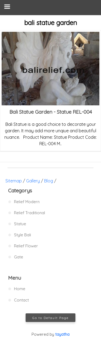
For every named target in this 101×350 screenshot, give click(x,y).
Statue (20, 223)
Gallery (33, 180)
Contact (21, 300)
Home (19, 288)
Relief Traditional (29, 212)
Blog (48, 180)
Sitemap (13, 180)
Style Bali (22, 234)
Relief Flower (26, 245)
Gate (18, 256)
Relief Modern (27, 201)
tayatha (62, 334)
